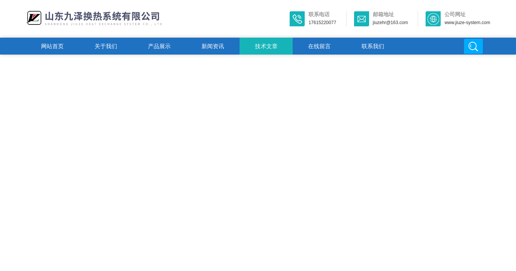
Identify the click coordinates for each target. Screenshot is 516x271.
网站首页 (52, 46)
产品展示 (159, 46)
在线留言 (319, 46)
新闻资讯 (213, 46)
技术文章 (266, 46)
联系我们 (373, 46)
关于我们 (106, 46)
